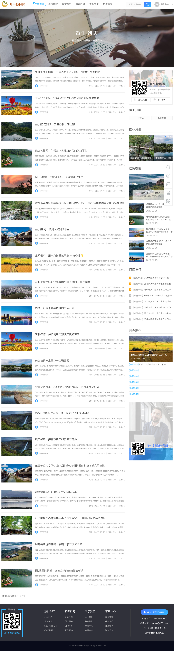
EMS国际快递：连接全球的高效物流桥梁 (59, 570)
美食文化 (94, 4)
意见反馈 (69, 630)
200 (23, 596)
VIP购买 (68, 626)
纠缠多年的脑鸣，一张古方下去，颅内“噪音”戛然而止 (67, 72)
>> (20, 596)
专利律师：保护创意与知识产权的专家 (57, 334)
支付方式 (89, 630)
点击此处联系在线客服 (154, 612)
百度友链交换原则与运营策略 (147, 364)
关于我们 (89, 617)
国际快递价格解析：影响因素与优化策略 (58, 544)
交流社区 (69, 617)
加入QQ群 (142, 100)
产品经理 (48, 617)
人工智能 (48, 621)
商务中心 (89, 626)
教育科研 (80, 4)
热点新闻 (107, 4)
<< (2, 596)
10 (15, 596)
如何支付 (109, 630)
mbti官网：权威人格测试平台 (52, 229)
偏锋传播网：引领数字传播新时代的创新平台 (61, 150)
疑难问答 (69, 621)
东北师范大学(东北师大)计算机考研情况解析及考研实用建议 (70, 465)
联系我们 (89, 621)
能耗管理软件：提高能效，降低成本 (56, 492)
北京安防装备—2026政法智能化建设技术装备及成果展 (67, 98)
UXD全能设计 (50, 626)
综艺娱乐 (66, 4)
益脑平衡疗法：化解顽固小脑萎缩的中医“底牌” (64, 282)
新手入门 (109, 621)
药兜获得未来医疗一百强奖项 (52, 360)
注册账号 (109, 626)
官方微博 (161, 100)
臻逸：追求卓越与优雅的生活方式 (54, 308)
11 (17, 596)
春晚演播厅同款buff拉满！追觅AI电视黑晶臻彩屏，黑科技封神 (158, 220)
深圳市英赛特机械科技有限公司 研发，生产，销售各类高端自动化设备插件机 (80, 203)
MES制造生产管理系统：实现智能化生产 (59, 177)
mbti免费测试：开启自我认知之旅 (55, 124)
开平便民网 (17, 5)
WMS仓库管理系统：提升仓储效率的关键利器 (62, 413)
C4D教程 (48, 630)
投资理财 (53, 4)
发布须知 (109, 617)
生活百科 (39, 4)
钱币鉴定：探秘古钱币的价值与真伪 (56, 439)
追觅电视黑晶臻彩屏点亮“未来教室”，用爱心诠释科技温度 (70, 518)
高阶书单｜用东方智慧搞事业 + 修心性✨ (59, 255)
